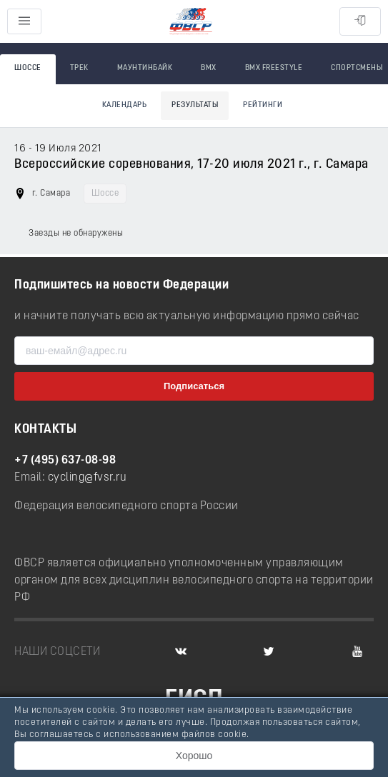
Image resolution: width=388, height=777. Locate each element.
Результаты (194, 105)
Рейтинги (262, 105)
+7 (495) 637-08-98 (65, 460)
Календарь (124, 105)
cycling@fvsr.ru (87, 477)
